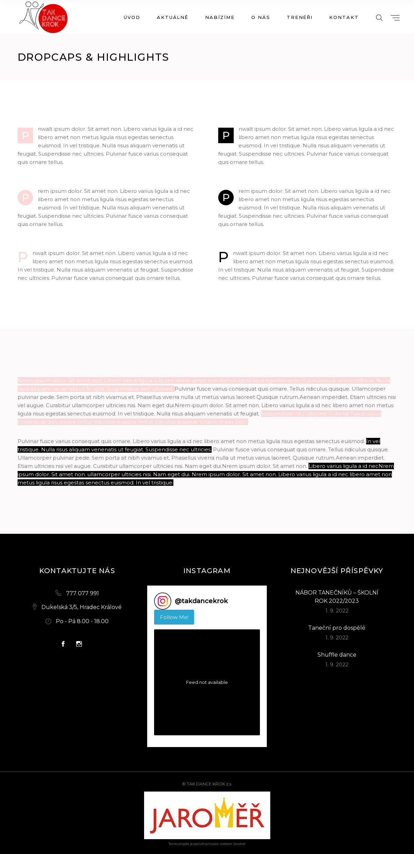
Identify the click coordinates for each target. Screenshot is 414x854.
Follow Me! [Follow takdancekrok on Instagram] (174, 617)
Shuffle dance (336, 654)
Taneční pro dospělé (336, 628)
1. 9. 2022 (337, 610)
